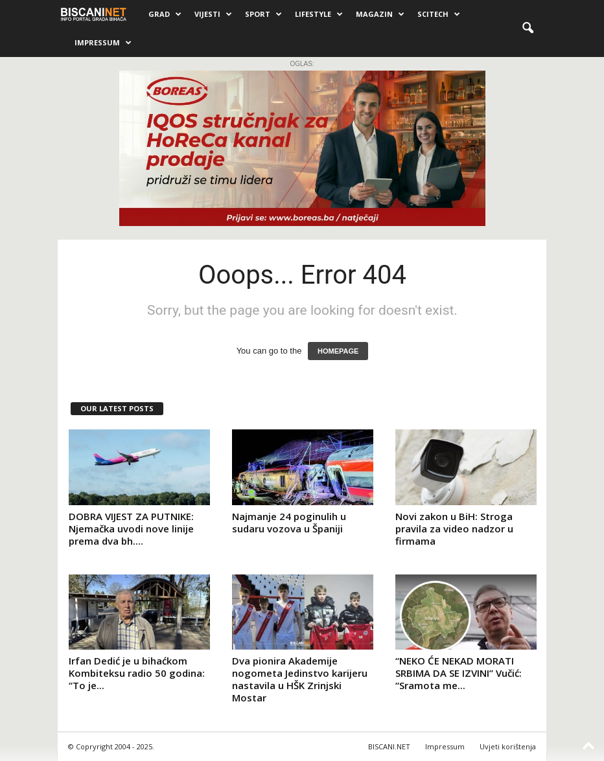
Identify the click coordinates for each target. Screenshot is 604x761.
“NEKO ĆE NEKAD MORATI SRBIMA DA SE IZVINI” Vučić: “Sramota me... (458, 673)
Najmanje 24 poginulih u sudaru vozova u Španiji (289, 522)
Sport (263, 14)
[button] (527, 28)
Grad (164, 14)
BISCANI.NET (389, 746)
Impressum (103, 42)
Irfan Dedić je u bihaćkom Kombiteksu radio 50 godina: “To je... (137, 673)
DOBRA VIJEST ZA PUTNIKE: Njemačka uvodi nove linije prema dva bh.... (131, 528)
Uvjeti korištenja (508, 746)
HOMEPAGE (338, 351)
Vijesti (213, 14)
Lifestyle (319, 14)
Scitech (438, 14)
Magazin (380, 14)
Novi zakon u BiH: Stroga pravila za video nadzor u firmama (454, 528)
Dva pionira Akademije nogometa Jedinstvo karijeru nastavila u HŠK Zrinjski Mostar (299, 679)
